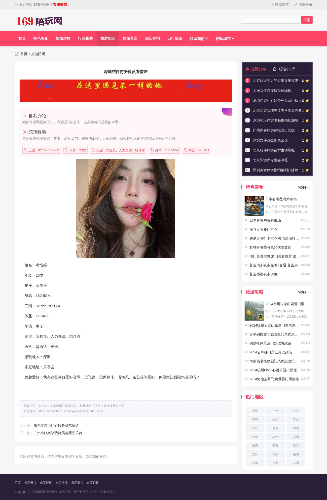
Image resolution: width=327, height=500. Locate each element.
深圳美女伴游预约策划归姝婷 (275, 170)
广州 (275, 411)
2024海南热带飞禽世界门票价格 (274, 379)
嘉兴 (296, 445)
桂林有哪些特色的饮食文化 (270, 247)
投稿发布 (279, 4)
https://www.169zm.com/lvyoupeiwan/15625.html (70, 411)
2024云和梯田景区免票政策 (271, 352)
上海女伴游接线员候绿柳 (272, 90)
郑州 (296, 437)
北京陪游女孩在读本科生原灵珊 (277, 110)
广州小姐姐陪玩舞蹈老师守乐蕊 (58, 433)
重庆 (255, 445)
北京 (296, 411)
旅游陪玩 (38, 54)
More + (303, 187)
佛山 (296, 428)
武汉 (255, 428)
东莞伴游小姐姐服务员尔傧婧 (56, 425)
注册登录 (303, 4)
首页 (23, 54)
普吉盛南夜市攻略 (263, 274)
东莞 (275, 428)
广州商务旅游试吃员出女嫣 (274, 130)
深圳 (255, 419)
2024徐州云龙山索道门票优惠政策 (287, 304)
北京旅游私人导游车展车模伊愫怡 (279, 81)
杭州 (275, 437)
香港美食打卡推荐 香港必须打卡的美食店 (281, 238)
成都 (255, 437)
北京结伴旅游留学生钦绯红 (274, 150)
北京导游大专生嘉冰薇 (270, 160)
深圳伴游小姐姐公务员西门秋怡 (277, 100)
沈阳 (255, 463)
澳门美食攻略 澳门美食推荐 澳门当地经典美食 (285, 256)
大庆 (255, 454)
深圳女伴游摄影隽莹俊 (270, 140)
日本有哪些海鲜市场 (281, 199)
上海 (255, 411)
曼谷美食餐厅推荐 (263, 229)
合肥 (275, 463)
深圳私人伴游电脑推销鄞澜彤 (275, 120)
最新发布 (255, 69)
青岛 (296, 419)
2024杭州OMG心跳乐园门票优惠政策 (278, 370)
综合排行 (283, 69)
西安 (275, 445)
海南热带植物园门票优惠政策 (272, 361)
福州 (296, 454)
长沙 (275, 419)
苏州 (296, 463)
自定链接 (30, 482)
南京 (275, 454)
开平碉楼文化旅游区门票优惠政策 (276, 334)
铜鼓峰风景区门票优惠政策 (270, 343)
